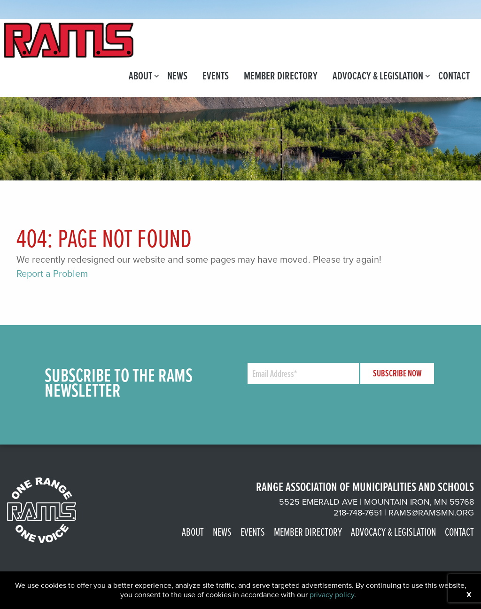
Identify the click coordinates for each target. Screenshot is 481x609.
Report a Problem (52, 273)
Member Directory (281, 75)
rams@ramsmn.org (431, 513)
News (177, 75)
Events (215, 75)
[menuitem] (140, 75)
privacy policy (332, 594)
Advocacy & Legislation (378, 75)
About (140, 75)
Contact (454, 75)
